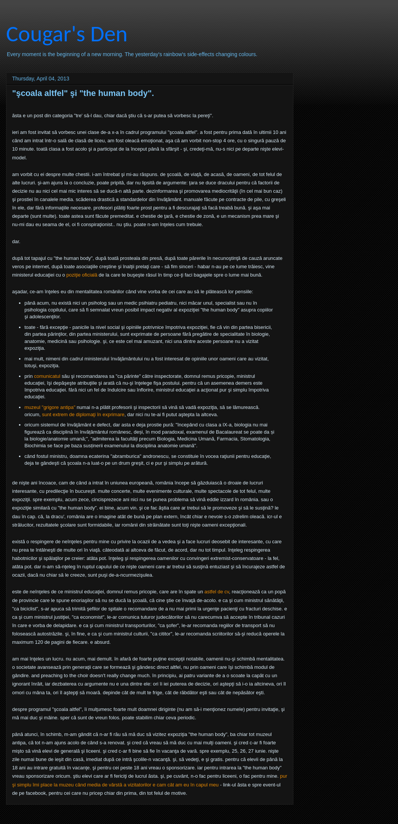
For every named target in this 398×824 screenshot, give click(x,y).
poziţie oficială (81, 275)
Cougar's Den (67, 33)
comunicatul (47, 376)
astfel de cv (216, 591)
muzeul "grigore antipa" (50, 407)
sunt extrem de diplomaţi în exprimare (83, 414)
